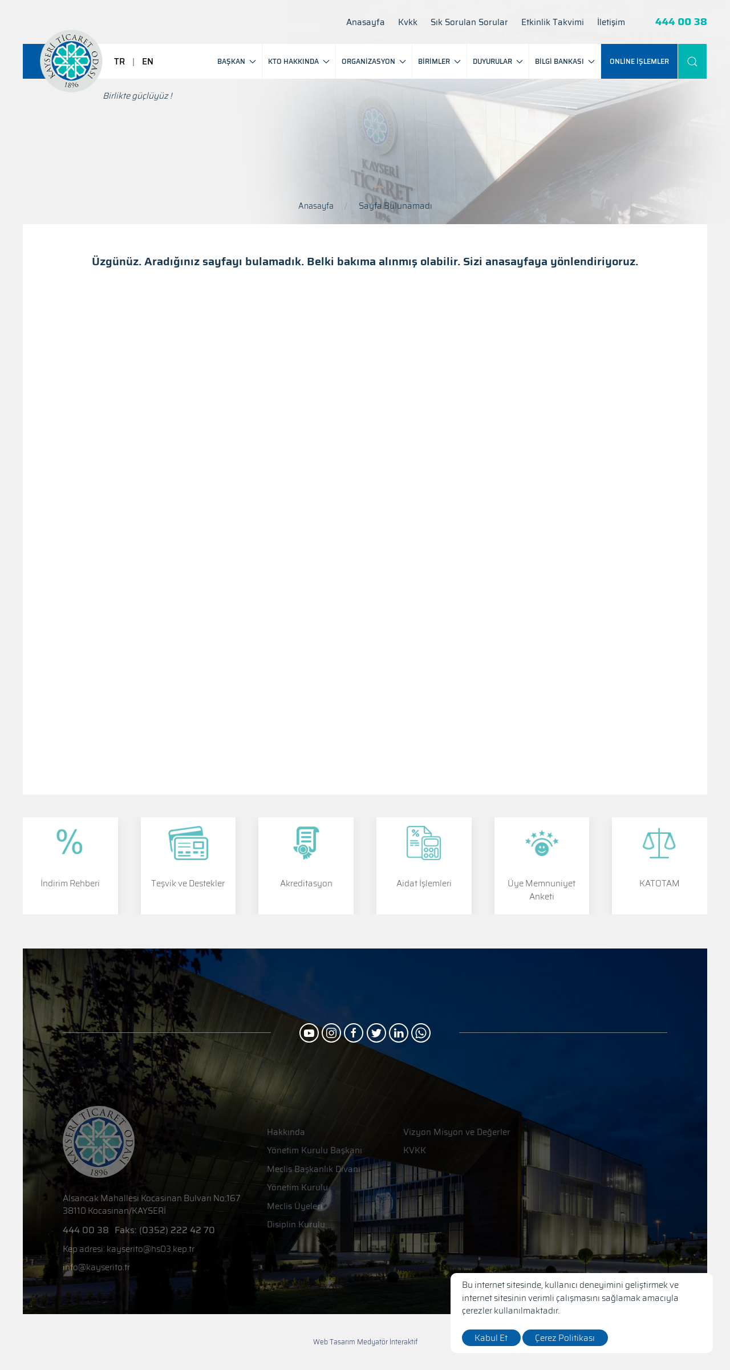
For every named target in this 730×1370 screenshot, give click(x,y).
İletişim (611, 22)
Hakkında (286, 1132)
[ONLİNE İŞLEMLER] (639, 61)
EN (147, 61)
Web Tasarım (334, 1341)
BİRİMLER (439, 61)
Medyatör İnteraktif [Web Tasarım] (387, 1342)
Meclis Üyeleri (295, 1206)
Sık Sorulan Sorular (469, 22)
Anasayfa (365, 22)
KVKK (414, 1150)
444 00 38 (681, 22)
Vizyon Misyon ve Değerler (456, 1132)
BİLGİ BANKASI (565, 61)
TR (119, 61)
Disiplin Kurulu (296, 1224)
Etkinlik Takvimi (552, 22)
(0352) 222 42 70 (177, 1230)
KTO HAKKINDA (299, 61)
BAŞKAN (236, 61)
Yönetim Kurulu (297, 1187)
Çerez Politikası (566, 1338)
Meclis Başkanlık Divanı (313, 1169)
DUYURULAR (498, 61)
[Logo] (71, 61)
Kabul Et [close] (491, 1338)
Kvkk (407, 22)
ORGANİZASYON (374, 61)
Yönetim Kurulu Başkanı (314, 1150)
